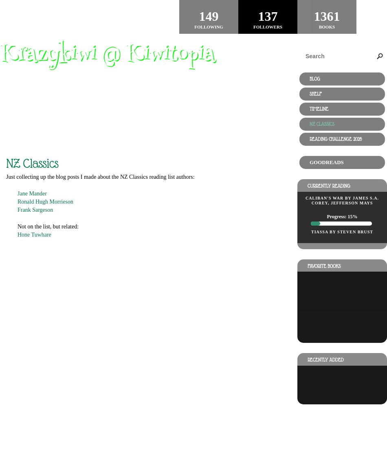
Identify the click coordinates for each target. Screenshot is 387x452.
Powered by (37, 428)
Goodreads (327, 162)
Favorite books (324, 266)
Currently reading (329, 186)
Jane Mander (32, 194)
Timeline (319, 109)
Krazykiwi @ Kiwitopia (107, 55)
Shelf (316, 94)
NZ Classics (322, 124)
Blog (315, 79)
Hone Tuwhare (34, 235)
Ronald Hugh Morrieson (45, 202)
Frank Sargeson (35, 210)
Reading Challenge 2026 (336, 139)
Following (208, 16)
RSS (83, 419)
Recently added (326, 360)
